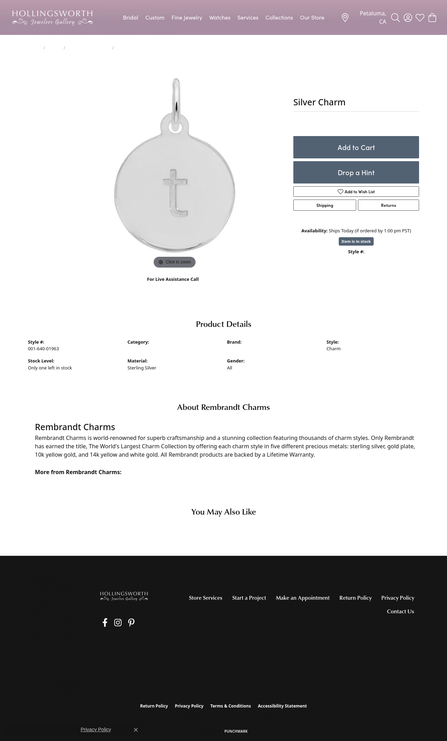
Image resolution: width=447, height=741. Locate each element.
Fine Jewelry (186, 17)
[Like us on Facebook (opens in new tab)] (101, 623)
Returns (388, 205)
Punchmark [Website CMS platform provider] (236, 731)
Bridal (130, 17)
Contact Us (400, 611)
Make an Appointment (303, 597)
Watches (219, 17)
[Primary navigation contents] (223, 17)
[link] (363, 17)
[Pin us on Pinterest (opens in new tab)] (122, 623)
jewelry (34, 47)
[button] (395, 17)
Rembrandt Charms (247, 348)
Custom (154, 17)
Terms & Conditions (231, 706)
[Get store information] (51, 634)
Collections (279, 17)
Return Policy (355, 597)
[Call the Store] (48, 625)
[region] (174, 165)
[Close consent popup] (136, 730)
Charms (54, 47)
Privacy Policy (397, 597)
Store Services (205, 597)
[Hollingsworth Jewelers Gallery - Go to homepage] (124, 596)
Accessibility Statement (282, 706)
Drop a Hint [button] (356, 172)
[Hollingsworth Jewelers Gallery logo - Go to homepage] (52, 17)
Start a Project (249, 597)
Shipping (324, 205)
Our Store (312, 17)
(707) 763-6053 (173, 286)
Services (247, 17)
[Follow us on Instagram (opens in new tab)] (111, 623)
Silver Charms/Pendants (88, 47)
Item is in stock (356, 241)
